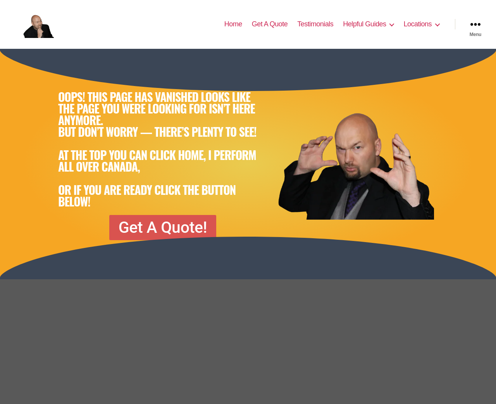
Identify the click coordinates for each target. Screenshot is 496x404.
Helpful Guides (364, 28)
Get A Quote (270, 28)
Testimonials (315, 28)
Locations (417, 28)
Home (233, 28)
